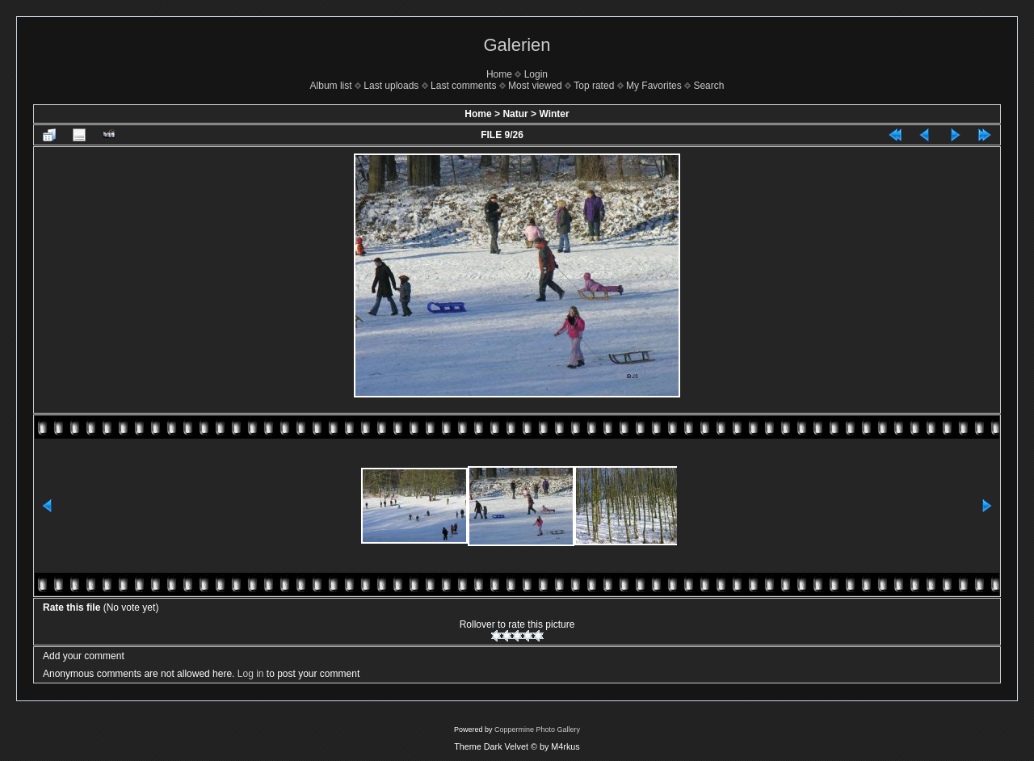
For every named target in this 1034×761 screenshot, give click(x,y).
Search (708, 85)
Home (499, 74)
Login (536, 74)
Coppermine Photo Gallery (537, 729)
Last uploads (391, 85)
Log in (250, 673)
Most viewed (535, 85)
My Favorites (654, 85)
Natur (515, 114)
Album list (331, 85)
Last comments (463, 85)
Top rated (594, 85)
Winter (554, 114)
